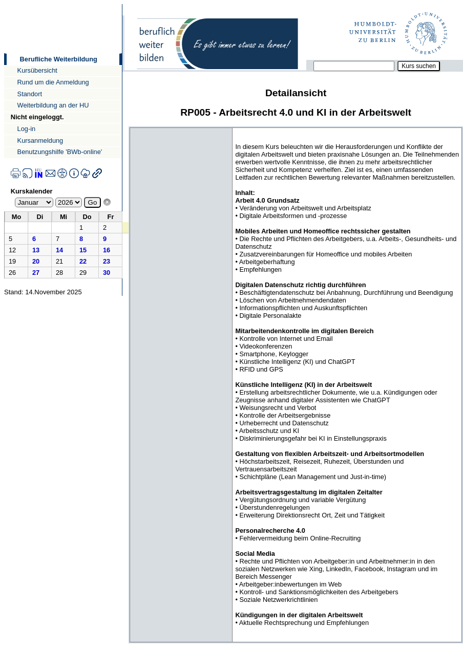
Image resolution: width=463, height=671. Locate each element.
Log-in (26, 129)
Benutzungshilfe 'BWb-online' (59, 152)
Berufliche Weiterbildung (58, 59)
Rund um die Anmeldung (53, 82)
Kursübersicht (37, 70)
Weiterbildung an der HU (53, 105)
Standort (29, 94)
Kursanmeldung (40, 140)
